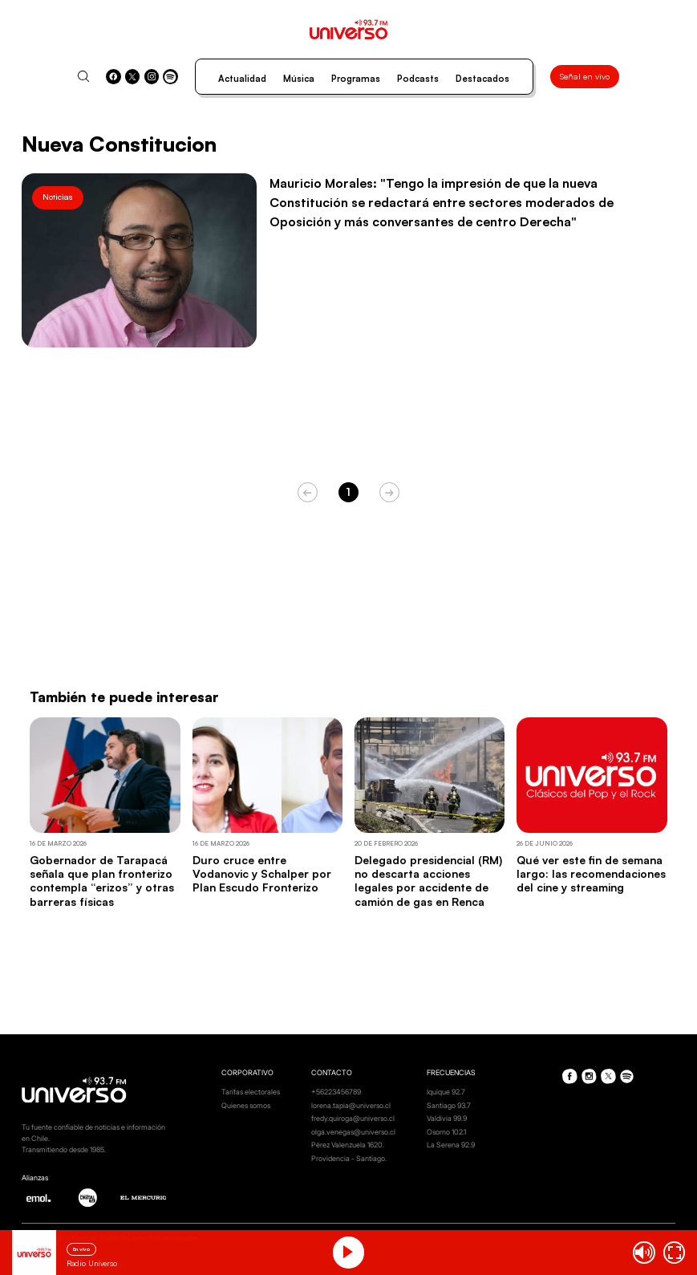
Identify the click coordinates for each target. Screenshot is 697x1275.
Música (298, 78)
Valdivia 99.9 (447, 1118)
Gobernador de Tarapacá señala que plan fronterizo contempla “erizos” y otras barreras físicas (102, 880)
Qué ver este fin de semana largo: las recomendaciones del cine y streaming (591, 874)
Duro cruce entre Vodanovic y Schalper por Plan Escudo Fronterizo (261, 874)
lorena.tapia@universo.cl (351, 1105)
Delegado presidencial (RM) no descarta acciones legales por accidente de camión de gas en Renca (428, 880)
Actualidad (242, 78)
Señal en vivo (585, 76)
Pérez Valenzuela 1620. (347, 1144)
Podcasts (418, 78)
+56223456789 (336, 1091)
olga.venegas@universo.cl (353, 1131)
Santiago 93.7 (449, 1105)
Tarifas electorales (250, 1091)
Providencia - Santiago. (349, 1158)
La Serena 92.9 (451, 1144)
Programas (355, 78)
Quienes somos (245, 1105)
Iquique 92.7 (446, 1091)
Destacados (482, 78)
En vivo (81, 1249)
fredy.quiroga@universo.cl (353, 1118)
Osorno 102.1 (446, 1131)
